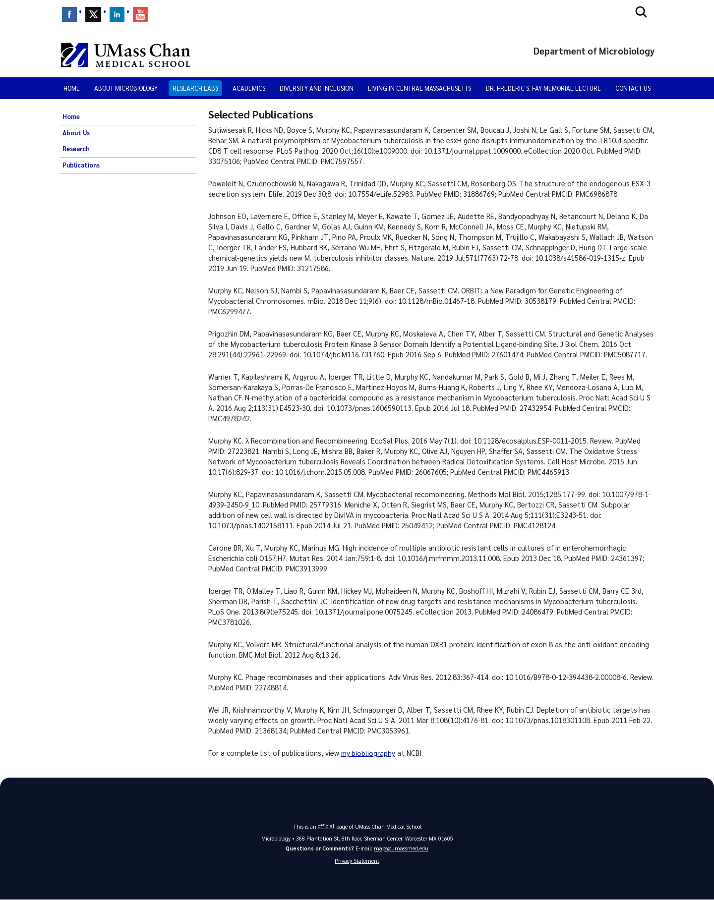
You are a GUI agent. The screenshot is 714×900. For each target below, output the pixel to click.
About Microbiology (126, 88)
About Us (76, 133)
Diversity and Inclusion (317, 88)
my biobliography (369, 752)
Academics (249, 88)
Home (71, 88)
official (326, 826)
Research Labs (195, 88)
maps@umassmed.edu (401, 848)
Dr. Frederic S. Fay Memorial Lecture (543, 88)
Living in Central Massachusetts (419, 88)
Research (76, 149)
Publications (81, 165)
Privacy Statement (357, 861)
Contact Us (633, 88)
